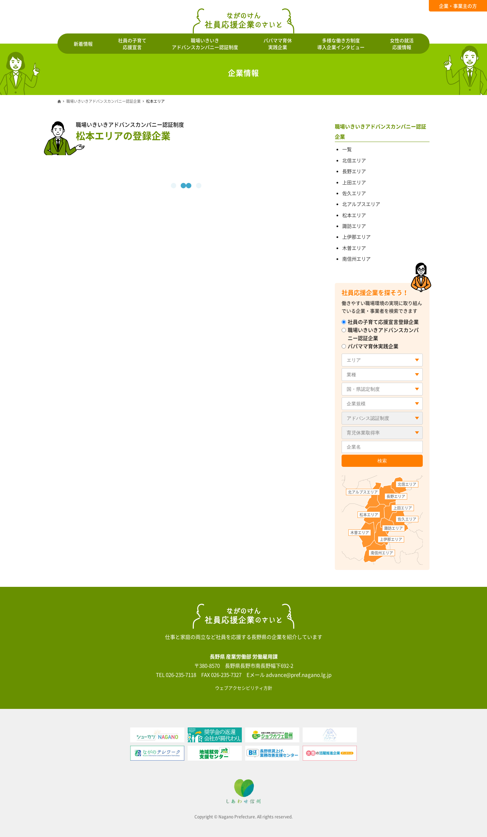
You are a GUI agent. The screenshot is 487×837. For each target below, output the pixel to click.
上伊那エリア (356, 236)
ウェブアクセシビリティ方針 (243, 688)
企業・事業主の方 (458, 5)
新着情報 (83, 43)
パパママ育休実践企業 (370, 346)
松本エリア (354, 215)
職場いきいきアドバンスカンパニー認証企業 (103, 101)
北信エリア (354, 160)
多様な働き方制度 (341, 43)
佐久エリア (354, 193)
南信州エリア (356, 258)
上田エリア (354, 182)
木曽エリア (354, 247)
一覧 (347, 149)
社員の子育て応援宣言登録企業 (380, 322)
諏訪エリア (354, 225)
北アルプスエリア (361, 203)
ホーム (59, 101)
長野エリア (354, 171)
